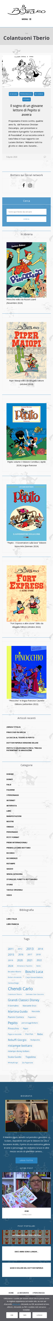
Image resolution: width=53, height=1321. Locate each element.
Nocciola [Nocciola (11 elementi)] (36, 1011)
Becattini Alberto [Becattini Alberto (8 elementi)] (14, 971)
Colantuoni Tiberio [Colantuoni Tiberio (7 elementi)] (15, 994)
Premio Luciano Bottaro (19, 848)
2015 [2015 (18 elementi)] (11, 954)
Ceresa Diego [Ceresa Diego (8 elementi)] (13, 983)
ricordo (39, 94)
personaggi (26, 94)
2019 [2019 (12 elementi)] (10, 960)
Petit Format (13, 837)
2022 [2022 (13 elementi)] (39, 960)
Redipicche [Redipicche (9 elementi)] (35, 1040)
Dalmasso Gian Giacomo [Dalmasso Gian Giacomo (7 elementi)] (35, 994)
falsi (9, 784)
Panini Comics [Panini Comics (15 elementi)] (16, 1017)
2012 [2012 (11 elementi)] (20, 948)
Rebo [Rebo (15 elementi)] (40, 1034)
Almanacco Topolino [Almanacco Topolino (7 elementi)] (24, 966)
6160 (27, 1211)
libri (9, 811)
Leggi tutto (26, 1160)
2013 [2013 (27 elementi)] (30, 949)
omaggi (10, 827)
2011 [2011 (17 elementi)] (11, 949)
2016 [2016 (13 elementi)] (20, 954)
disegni (13, 94)
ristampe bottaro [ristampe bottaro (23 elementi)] (20, 1046)
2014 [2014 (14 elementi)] (40, 948)
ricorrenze (12, 858)
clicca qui (16, 1304)
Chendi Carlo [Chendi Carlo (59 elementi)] (20, 989)
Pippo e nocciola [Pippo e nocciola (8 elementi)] (14, 1034)
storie (26, 99)
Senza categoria (14, 874)
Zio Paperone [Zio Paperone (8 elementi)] (27, 1062)
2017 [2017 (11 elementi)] (29, 954)
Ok (12, 1315)
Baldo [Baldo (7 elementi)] (38, 966)
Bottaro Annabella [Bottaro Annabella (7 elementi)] (14, 977)
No (25, 1315)
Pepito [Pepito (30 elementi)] (13, 1023)
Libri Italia (12, 919)
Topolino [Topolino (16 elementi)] (30, 1057)
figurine (11, 790)
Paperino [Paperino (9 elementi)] (32, 1017)
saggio (10, 869)
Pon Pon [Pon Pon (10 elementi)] (29, 1034)
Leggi (40, 1315)
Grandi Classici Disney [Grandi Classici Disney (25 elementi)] (23, 1000)
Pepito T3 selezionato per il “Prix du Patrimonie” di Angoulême (24, 749)
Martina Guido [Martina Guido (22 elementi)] (18, 1011)
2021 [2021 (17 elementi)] (30, 960)
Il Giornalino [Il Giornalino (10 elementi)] (13, 1005)
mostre (10, 821)
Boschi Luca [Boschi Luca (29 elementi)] (34, 971)
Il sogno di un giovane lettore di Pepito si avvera (26, 110)
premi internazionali (17, 842)
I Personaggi (13, 795)
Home (11, 1293)
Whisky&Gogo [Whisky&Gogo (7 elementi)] (13, 1063)
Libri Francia (13, 924)
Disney (10, 779)
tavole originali (15, 890)
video (9, 895)
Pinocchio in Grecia (16, 732)
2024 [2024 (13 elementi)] (10, 965)
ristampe (11, 863)
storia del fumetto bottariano (22, 879)
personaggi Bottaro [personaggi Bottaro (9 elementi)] (30, 1023)
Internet (11, 800)
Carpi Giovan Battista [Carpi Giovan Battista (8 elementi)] (34, 977)
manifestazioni (14, 816)
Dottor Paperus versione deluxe (22, 743)
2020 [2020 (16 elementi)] (20, 960)
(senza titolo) (13, 727)
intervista (12, 805)
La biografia (23, 1293)
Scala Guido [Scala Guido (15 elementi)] (14, 1056)
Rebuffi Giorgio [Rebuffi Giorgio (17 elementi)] (17, 1040)
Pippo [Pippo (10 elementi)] (25, 1028)
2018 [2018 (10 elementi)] (38, 954)
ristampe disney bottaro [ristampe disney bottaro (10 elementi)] (18, 1051)
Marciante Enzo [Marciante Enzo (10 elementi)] (29, 1005)
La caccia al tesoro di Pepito (20, 737)
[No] (49, 1308)
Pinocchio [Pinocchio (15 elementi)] (13, 1028)
